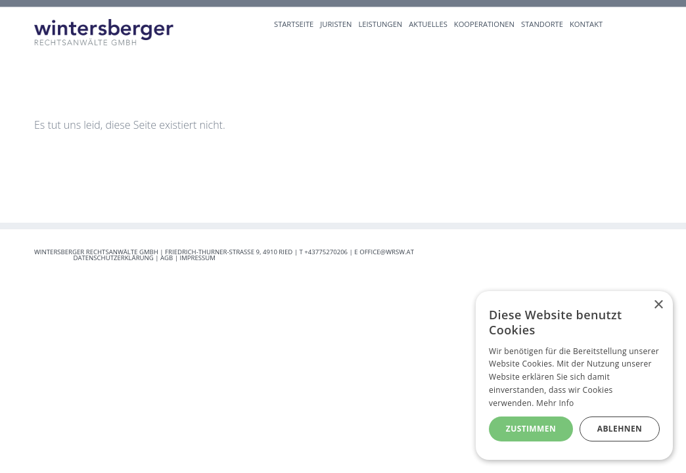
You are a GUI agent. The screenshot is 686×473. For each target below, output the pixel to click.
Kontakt (586, 24)
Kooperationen (484, 24)
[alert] (574, 375)
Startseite (293, 24)
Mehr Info (555, 403)
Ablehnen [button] (619, 428)
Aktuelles (428, 24)
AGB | (170, 258)
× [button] (658, 305)
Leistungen (380, 24)
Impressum (198, 258)
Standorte (542, 24)
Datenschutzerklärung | (116, 258)
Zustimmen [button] (531, 428)
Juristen (336, 24)
